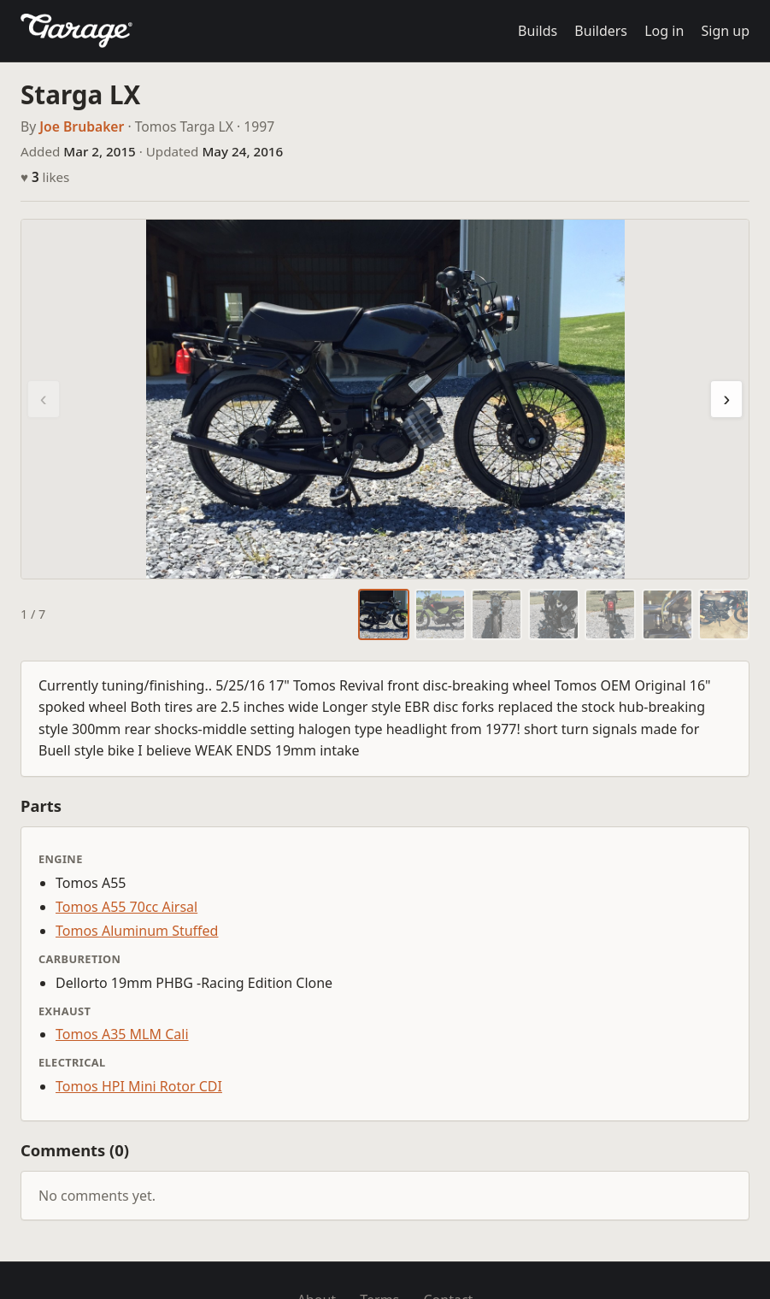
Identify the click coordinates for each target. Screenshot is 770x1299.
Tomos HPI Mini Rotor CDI (139, 1086)
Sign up (725, 30)
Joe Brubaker (81, 126)
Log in (664, 30)
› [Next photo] (726, 398)
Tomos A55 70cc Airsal (126, 906)
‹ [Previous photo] (43, 398)
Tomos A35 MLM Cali (122, 1034)
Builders (600, 30)
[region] (385, 399)
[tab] (383, 614)
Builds (537, 30)
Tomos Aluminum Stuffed (137, 930)
